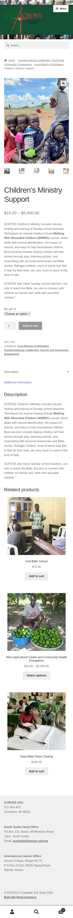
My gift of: (10, 309)
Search (36, 912)
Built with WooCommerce (20, 897)
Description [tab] (11, 372)
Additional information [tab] (18, 382)
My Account (12, 912)
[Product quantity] (10, 326)
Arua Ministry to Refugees (49, 64)
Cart (57, 909)
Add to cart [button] (36, 576)
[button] (63, 83)
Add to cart (30, 325)
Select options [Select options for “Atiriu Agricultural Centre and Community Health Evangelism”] (36, 675)
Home (11, 60)
